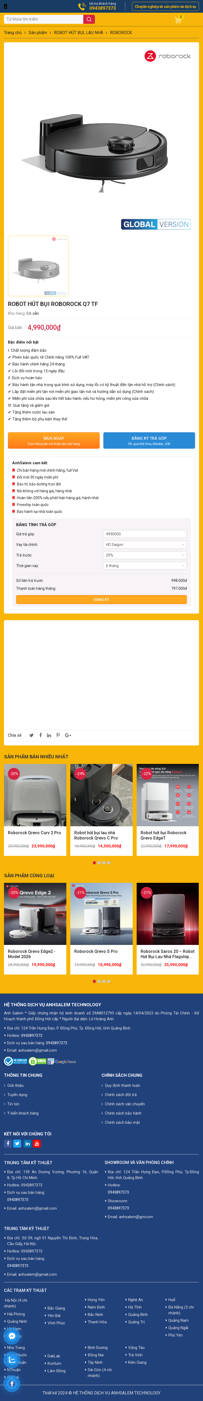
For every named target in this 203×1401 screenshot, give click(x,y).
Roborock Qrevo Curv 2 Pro (34, 832)
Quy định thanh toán (121, 1085)
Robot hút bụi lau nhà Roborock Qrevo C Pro (96, 835)
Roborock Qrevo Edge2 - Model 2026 (32, 954)
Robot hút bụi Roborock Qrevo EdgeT (163, 835)
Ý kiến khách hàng (21, 1113)
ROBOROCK (121, 32)
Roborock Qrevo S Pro (96, 951)
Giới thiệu (14, 1085)
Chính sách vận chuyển (123, 1104)
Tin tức (12, 1104)
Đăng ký (101, 599)
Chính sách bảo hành (121, 1113)
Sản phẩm (38, 32)
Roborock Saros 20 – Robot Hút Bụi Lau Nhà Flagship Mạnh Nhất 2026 (168, 954)
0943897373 (102, 8)
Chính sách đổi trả (119, 1094)
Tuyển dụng (15, 1094)
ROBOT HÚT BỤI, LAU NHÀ (78, 32)
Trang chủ (13, 32)
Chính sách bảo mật (121, 1122)
